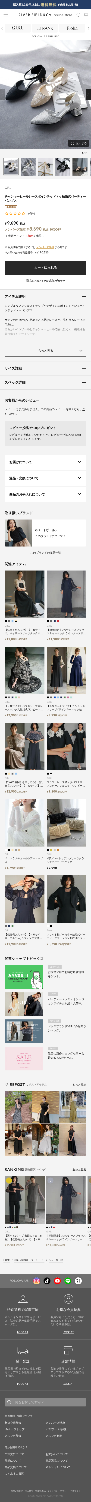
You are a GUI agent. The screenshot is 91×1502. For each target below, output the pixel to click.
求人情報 (29, 1491)
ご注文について (14, 1454)
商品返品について (57, 1460)
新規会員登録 (13, 1422)
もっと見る (79, 1084)
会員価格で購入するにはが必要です (37, 247)
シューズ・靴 (56, 1260)
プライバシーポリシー (57, 1491)
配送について (13, 1460)
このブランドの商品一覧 (45, 552)
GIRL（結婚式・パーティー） (29, 1260)
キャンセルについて (58, 1467)
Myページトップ (15, 1429)
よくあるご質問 (14, 1473)
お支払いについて (57, 1454)
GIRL (8, 187)
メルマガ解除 (54, 1435)
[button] (88, 94)
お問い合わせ (17, 1491)
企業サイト (75, 1491)
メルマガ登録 (13, 1435)
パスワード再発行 (57, 1429)
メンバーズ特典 (55, 1422)
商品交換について (16, 1467)
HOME (6, 1260)
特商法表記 (40, 1491)
